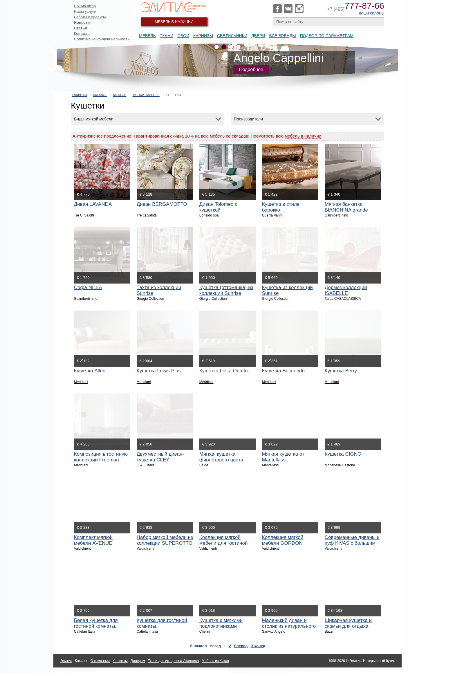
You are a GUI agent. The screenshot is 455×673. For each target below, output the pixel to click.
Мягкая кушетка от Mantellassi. (283, 457)
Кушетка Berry (341, 371)
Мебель (147, 35)
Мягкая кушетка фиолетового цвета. (222, 457)
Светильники (232, 35)
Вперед (241, 646)
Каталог (100, 95)
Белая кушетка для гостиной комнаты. (96, 623)
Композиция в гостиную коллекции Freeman (101, 457)
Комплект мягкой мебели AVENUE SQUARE (93, 543)
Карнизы (203, 35)
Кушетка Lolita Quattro (224, 371)
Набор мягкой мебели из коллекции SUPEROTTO (165, 540)
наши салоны (371, 13)
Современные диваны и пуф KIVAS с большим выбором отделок (352, 543)
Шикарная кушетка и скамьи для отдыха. (348, 623)
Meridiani (81, 382)
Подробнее (251, 69)
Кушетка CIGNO (343, 454)
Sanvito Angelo (273, 631)
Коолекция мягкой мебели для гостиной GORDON (223, 543)
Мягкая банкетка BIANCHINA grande (346, 207)
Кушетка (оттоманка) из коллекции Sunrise (226, 290)
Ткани (166, 35)
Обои (183, 35)
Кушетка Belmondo (283, 371)
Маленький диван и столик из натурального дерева (289, 626)
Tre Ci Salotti (84, 215)
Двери (258, 35)
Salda (203, 465)
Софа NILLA (88, 287)
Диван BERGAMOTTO (162, 204)
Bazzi (329, 631)
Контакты (82, 33)
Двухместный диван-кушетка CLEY (160, 457)
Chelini (204, 631)
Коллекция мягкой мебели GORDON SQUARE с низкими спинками (284, 546)
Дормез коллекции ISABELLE (346, 290)
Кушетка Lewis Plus (159, 371)
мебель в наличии (303, 135)
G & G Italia (146, 465)
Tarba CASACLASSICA (343, 299)
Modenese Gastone (340, 465)
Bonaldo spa (209, 215)
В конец (258, 646)
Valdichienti (82, 548)
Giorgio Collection (150, 299)
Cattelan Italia (84, 631)
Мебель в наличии (174, 21)
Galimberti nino (336, 215)
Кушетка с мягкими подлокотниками (221, 623)
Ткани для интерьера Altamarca (173, 661)
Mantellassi (270, 465)
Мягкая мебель (146, 95)
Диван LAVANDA (93, 204)
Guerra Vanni (272, 215)
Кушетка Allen (90, 371)
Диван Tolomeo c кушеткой (218, 207)
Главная (79, 95)
